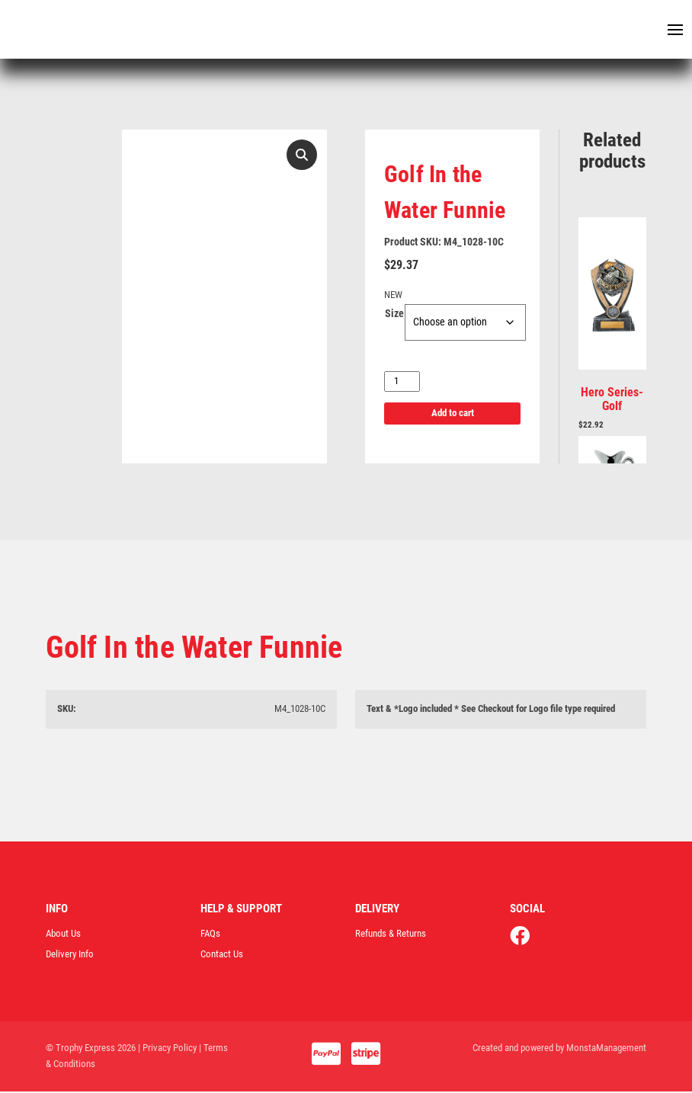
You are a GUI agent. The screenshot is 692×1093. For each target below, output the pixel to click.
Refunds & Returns (390, 935)
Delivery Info (70, 956)
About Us (63, 935)
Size (394, 315)
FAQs (210, 935)
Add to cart (452, 415)
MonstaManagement (606, 1050)
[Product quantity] (402, 383)
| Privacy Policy (167, 1050)
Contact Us (221, 956)
